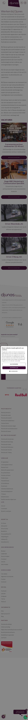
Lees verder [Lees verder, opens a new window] (17, 361)
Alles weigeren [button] (14, 364)
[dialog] (14, 360)
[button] (14, 371)
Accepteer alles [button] (14, 367)
